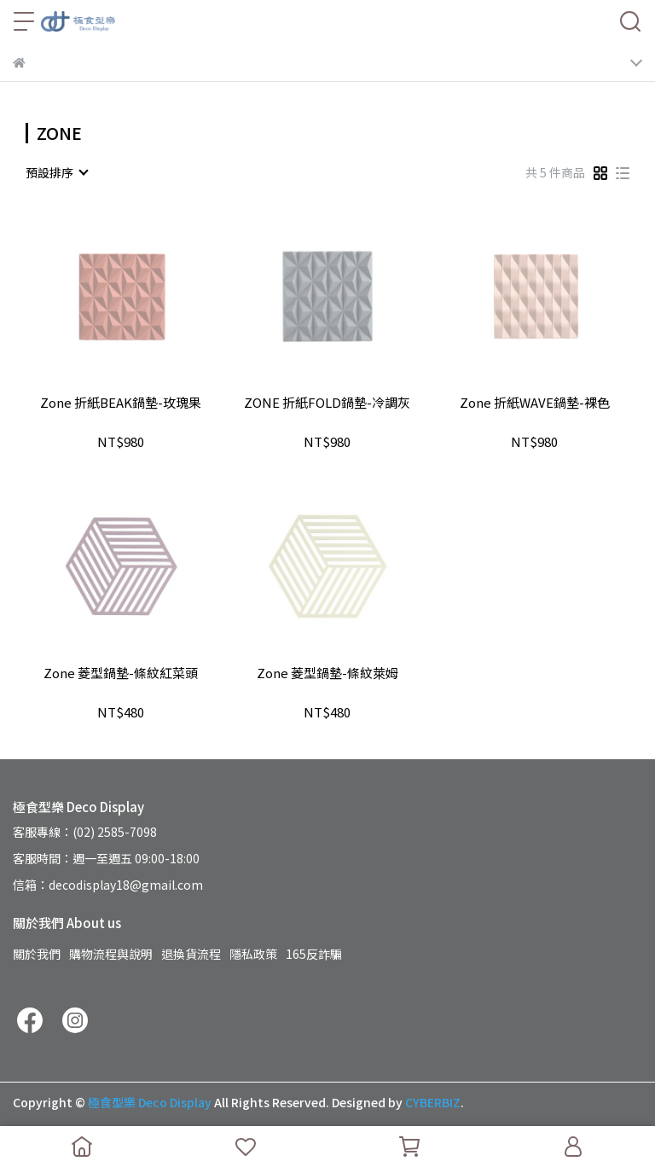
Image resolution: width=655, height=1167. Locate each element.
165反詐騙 (314, 953)
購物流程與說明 (111, 953)
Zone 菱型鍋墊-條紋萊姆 (327, 673)
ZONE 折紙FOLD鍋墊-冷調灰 (327, 403)
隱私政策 (253, 953)
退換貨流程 (191, 953)
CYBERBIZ (433, 1102)
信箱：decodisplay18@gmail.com (108, 884)
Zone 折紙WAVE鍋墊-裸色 (535, 403)
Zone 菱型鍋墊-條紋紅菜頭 (120, 673)
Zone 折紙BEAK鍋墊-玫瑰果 (120, 403)
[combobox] (56, 172)
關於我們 (37, 953)
